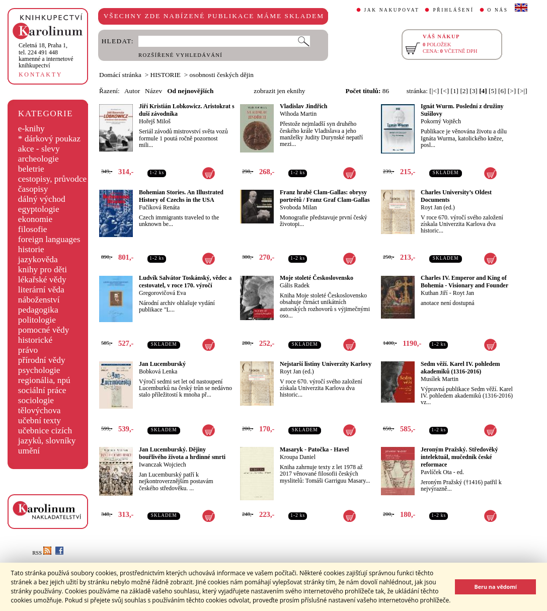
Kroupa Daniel (298, 457)
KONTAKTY (40, 74)
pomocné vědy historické (43, 335)
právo (28, 350)
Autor (132, 91)
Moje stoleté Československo (316, 277)
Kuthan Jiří (434, 292)
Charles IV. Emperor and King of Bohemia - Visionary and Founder (464, 281)
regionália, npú (44, 380)
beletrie (31, 169)
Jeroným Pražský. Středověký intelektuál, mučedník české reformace (459, 457)
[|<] (434, 91)
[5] (493, 91)
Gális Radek (294, 285)
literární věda (41, 289)
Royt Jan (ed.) (438, 207)
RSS (41, 553)
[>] (512, 91)
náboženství (39, 299)
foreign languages (49, 239)
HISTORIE (165, 75)
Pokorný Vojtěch (441, 121)
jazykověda (38, 259)
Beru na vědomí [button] (495, 586)
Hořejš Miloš (155, 121)
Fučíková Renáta (159, 207)
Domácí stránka (120, 75)
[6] (502, 91)
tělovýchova (39, 410)
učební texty (39, 420)
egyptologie (38, 209)
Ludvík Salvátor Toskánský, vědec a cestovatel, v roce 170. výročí (185, 281)
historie (31, 249)
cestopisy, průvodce (52, 179)
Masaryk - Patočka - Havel (314, 449)
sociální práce (42, 390)
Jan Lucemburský (162, 363)
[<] (445, 91)
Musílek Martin (439, 379)
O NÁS (498, 10)
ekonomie (35, 219)
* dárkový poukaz (49, 138)
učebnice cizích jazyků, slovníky (47, 435)
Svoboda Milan (298, 207)
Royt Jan (463, 292)
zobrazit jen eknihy (279, 91)
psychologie (39, 370)
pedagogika (38, 310)
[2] (464, 91)
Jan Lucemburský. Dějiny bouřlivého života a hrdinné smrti (182, 453)
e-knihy (31, 128)
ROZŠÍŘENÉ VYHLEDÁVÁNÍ (180, 55)
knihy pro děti (42, 269)
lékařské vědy (42, 279)
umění (29, 450)
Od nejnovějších (190, 91)
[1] (454, 91)
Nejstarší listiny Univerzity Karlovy (325, 363)
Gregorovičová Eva (162, 292)
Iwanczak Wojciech (162, 464)
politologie (37, 320)
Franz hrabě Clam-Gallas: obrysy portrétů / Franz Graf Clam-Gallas (325, 196)
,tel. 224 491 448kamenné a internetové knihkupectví (46, 55)
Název (153, 91)
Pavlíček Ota (436, 472)
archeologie (38, 159)
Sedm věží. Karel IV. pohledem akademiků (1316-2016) (460, 367)
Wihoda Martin (298, 113)
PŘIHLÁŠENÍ (453, 10)
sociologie (36, 400)
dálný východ (41, 199)
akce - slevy (39, 149)
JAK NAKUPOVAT (392, 10)
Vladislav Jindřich (303, 106)
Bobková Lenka (158, 371)
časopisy (33, 189)
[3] (474, 91)
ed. (460, 472)
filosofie (32, 229)
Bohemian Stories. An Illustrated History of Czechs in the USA (181, 196)
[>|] (522, 91)
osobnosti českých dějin (222, 75)
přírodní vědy (41, 360)
